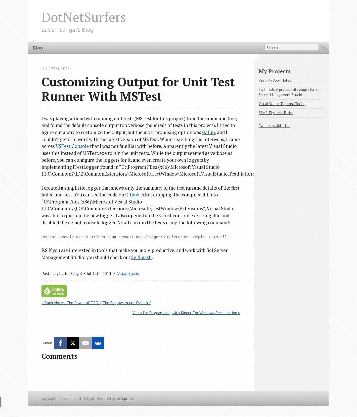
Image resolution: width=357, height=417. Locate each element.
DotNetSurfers (83, 17)
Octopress (124, 398)
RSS (324, 48)
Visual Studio (128, 273)
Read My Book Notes (275, 80)
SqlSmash (141, 257)
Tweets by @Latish (274, 125)
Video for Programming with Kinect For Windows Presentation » (186, 312)
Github (132, 195)
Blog (38, 48)
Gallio (208, 132)
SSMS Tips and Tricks (276, 112)
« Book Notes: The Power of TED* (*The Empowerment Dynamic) (96, 302)
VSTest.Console (72, 146)
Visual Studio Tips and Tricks (281, 103)
